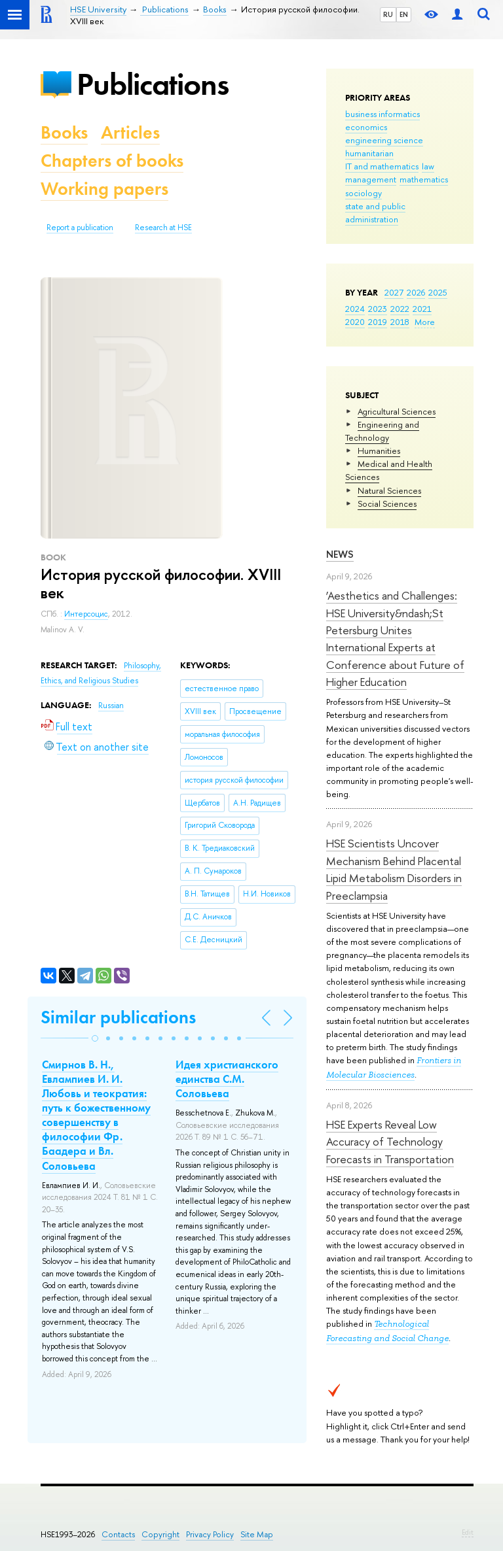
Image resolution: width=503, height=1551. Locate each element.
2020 (355, 322)
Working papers (104, 188)
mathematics (424, 179)
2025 (437, 292)
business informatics (382, 114)
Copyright (160, 1534)
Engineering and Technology (382, 430)
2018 (399, 322)
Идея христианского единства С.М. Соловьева (227, 1078)
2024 (355, 309)
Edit (468, 1532)
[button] (95, 1038)
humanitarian (369, 153)
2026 (416, 292)
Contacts (118, 1534)
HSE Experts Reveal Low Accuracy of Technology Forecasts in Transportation (390, 1142)
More (425, 322)
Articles (130, 132)
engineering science (384, 140)
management (370, 179)
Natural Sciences (389, 490)
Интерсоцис (86, 614)
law (428, 166)
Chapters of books (112, 160)
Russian (111, 705)
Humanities (379, 450)
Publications (153, 84)
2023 (377, 309)
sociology (363, 193)
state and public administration (375, 212)
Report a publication (80, 227)
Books (64, 132)
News (340, 554)
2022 (399, 309)
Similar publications (118, 1017)
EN (404, 14)
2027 (393, 292)
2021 (422, 309)
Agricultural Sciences (397, 411)
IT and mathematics (382, 166)
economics (366, 127)
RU (388, 14)
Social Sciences (387, 503)
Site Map (256, 1534)
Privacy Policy (210, 1534)
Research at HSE (163, 227)
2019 (377, 322)
